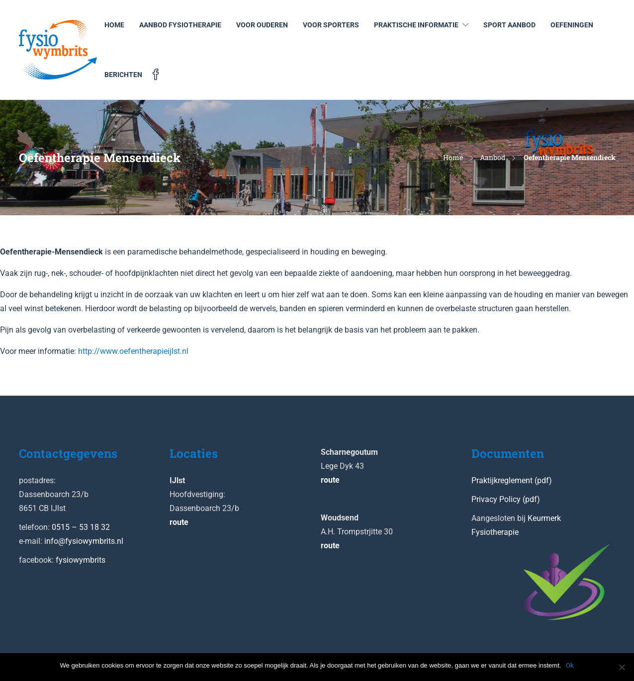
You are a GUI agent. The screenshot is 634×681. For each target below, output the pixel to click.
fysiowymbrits (80, 560)
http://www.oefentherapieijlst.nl (133, 351)
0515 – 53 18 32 (81, 527)
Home (114, 25)
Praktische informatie (416, 25)
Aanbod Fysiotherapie (180, 25)
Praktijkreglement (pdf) (511, 480)
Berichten (123, 75)
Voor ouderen (262, 25)
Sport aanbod (509, 25)
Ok (570, 665)
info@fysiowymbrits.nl (83, 541)
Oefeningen (571, 25)
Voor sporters (331, 25)
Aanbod (492, 157)
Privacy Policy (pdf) (505, 499)
